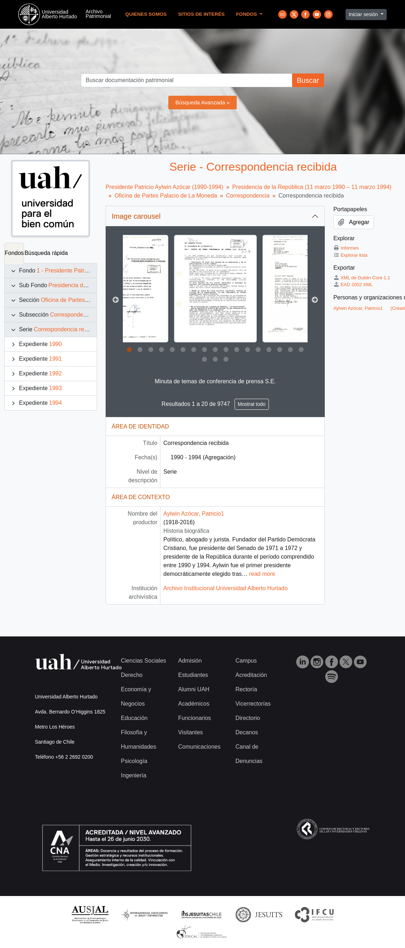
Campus (246, 661)
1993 (55, 388)
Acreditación (251, 675)
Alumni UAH (193, 689)
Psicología (134, 761)
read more (262, 574)
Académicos (193, 704)
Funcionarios (194, 718)
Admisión (190, 661)
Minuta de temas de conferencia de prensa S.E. (215, 381)
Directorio (247, 718)
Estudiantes (193, 675)
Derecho (132, 675)
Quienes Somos (146, 14)
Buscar (308, 80)
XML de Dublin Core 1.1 (361, 277)
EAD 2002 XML (353, 284)
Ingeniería (133, 775)
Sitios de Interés (201, 14)
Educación (134, 718)
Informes (346, 248)
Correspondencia (72, 315)
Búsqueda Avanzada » (202, 102)
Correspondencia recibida (66, 329)
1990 (55, 344)
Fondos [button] (247, 14)
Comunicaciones (199, 747)
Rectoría (246, 689)
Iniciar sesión (364, 14)
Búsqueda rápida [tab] (46, 253)
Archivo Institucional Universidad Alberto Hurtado (225, 588)
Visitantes (190, 732)
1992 (55, 373)
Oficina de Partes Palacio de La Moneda (166, 196)
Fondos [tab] (14, 253)
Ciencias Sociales (143, 661)
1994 (55, 403)
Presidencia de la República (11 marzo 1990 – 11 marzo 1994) (311, 187)
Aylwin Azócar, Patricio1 (193, 514)
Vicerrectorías (252, 704)
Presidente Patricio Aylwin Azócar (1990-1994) (164, 187)
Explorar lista (350, 255)
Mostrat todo (252, 404)
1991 (55, 359)
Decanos (246, 732)
